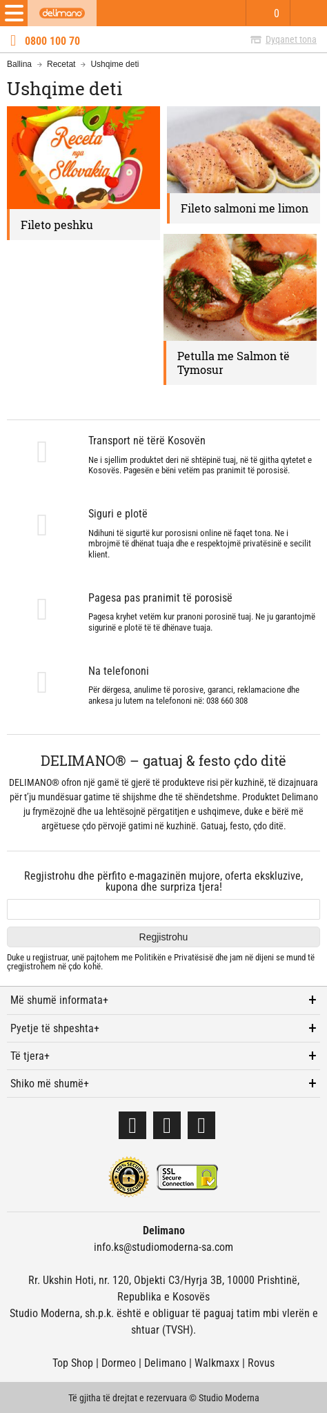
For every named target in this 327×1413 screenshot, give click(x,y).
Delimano (165, 1363)
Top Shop (72, 1363)
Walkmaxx (217, 1363)
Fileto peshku (57, 224)
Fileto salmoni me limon (244, 208)
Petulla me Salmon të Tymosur (233, 362)
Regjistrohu (163, 936)
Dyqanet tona (291, 39)
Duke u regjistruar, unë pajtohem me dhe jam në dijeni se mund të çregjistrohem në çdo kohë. (161, 962)
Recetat (61, 64)
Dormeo (118, 1363)
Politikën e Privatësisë (174, 957)
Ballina (19, 64)
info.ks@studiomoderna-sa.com (163, 1247)
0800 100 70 (52, 41)
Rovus (261, 1363)
